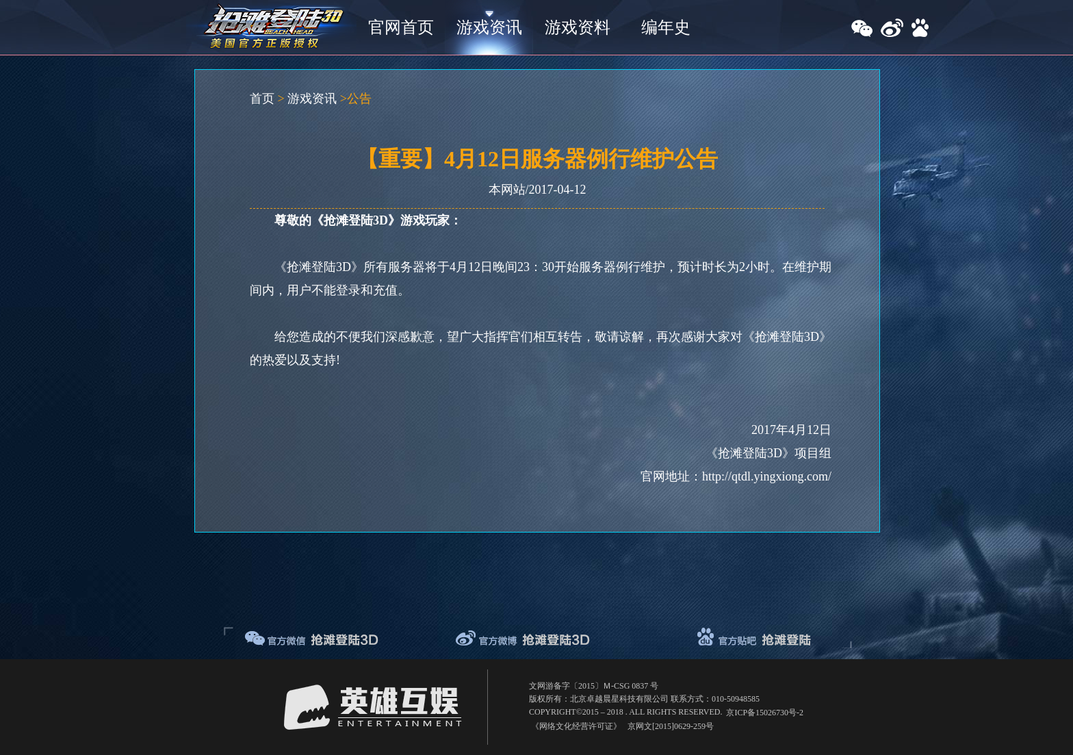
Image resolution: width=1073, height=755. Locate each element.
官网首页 (401, 27)
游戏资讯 (489, 27)
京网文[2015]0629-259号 (671, 726)
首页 (262, 98)
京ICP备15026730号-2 (764, 712)
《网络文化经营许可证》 (576, 726)
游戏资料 (577, 27)
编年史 (665, 27)
